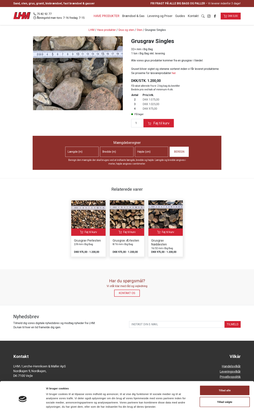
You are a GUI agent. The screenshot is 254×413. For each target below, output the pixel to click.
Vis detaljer (182, 406)
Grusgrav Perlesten (87, 240)
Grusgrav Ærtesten (126, 240)
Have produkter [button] (106, 16)
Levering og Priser (159, 16)
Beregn (179, 151)
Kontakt (193, 16)
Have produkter (106, 30)
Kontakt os (127, 293)
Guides (180, 16)
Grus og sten (126, 30)
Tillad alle (225, 375)
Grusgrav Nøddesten (159, 242)
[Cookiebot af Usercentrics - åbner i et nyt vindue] (22, 406)
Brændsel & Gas (133, 16)
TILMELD (232, 324)
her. (174, 73)
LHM (91, 30)
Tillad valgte (224, 387)
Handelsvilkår (231, 366)
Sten (139, 30)
